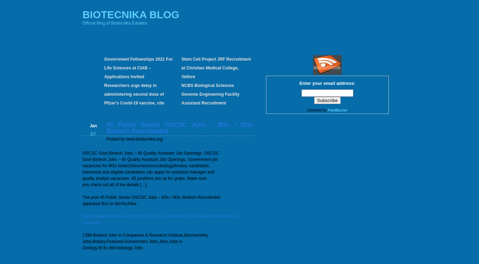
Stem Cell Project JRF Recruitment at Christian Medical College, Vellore (216, 68)
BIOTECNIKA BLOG (130, 14)
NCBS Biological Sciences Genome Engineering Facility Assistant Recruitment (210, 94)
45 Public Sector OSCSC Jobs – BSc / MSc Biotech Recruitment (180, 128)
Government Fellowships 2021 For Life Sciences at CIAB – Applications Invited (138, 68)
